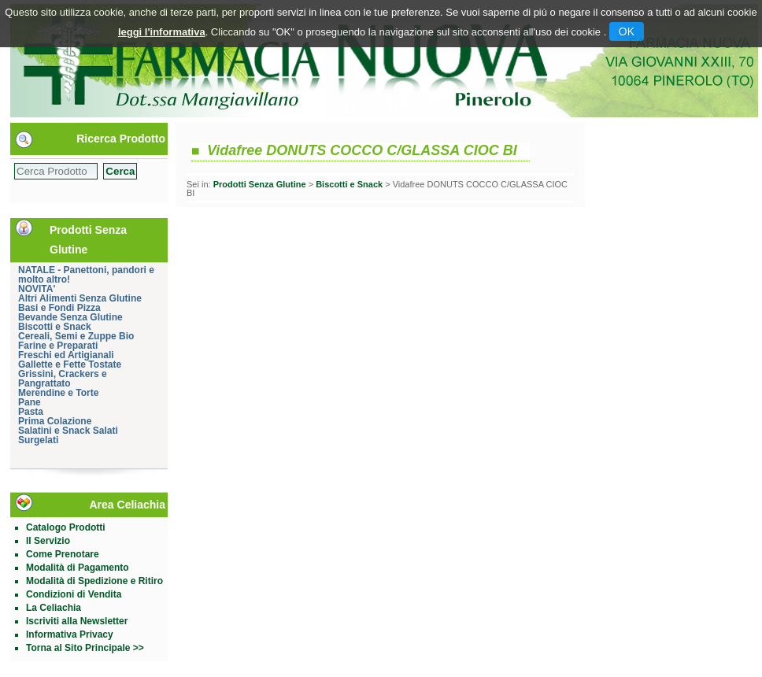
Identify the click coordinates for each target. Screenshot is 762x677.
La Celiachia (53, 607)
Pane (29, 402)
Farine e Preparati (58, 345)
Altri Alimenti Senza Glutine (80, 298)
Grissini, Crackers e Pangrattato (62, 378)
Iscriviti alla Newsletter (77, 621)
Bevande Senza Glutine (70, 317)
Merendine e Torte (58, 392)
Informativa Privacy (69, 634)
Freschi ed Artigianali (66, 355)
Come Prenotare (62, 554)
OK (626, 31)
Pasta (30, 411)
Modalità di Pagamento (77, 567)
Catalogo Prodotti (65, 527)
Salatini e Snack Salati (68, 430)
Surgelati (38, 440)
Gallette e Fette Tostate (69, 364)
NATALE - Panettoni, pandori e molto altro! (86, 275)
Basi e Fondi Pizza (59, 307)
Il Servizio (48, 540)
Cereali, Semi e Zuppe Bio (76, 336)
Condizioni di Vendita (73, 594)
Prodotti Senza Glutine (259, 184)
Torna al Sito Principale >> (85, 647)
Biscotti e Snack (54, 326)
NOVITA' (36, 288)
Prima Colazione (54, 421)
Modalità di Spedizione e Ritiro (94, 580)
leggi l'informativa (161, 32)
